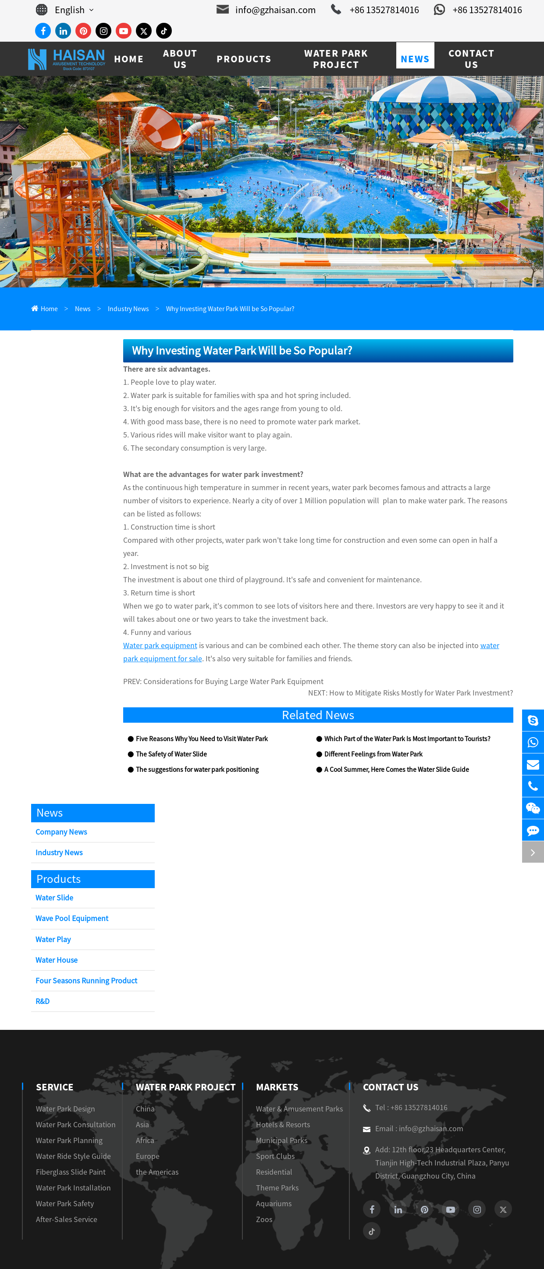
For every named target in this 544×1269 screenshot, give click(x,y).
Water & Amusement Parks (295, 1071)
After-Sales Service (63, 1182)
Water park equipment (154, 619)
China (142, 1071)
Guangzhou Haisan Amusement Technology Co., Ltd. (134, 1252)
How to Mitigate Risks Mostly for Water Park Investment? (431, 656)
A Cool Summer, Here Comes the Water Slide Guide (390, 733)
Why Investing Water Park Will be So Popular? (215, 309)
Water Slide (53, 861)
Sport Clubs (273, 1119)
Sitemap (459, 1252)
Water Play (52, 902)
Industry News (122, 309)
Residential (272, 1135)
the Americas (152, 1135)
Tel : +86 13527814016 (402, 1070)
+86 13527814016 (382, 9)
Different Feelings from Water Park (368, 717)
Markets (278, 1050)
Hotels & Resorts (281, 1087)
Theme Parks (275, 1150)
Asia (140, 1087)
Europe (144, 1119)
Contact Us (390, 1050)
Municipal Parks (280, 1103)
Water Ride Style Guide (69, 1119)
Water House (55, 923)
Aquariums (272, 1166)
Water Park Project (181, 1050)
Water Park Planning (65, 1103)
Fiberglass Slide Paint (66, 1135)
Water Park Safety (61, 1166)
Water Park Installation (68, 1150)
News (80, 309)
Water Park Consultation (70, 1087)
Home (48, 309)
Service (54, 1050)
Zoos (264, 1182)
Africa (143, 1103)
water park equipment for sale (467, 619)
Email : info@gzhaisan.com (408, 1091)
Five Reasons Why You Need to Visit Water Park (196, 702)
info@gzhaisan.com (281, 9)
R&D (43, 964)
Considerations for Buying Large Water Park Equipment (223, 656)
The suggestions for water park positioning (189, 733)
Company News (59, 795)
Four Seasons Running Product (82, 944)
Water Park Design (62, 1071)
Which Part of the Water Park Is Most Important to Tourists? (402, 702)
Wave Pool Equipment (69, 881)
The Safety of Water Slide (166, 717)
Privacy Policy (501, 1252)
